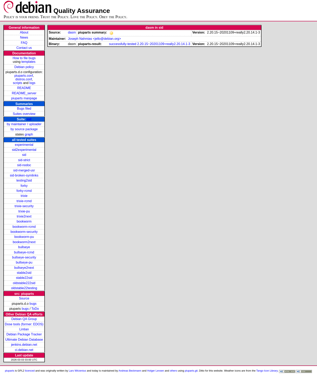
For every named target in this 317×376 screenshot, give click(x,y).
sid (29, 119)
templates (28, 61)
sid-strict (24, 160)
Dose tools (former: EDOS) (24, 324)
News (24, 37)
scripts (17, 83)
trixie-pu (24, 211)
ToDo (35, 308)
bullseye (24, 247)
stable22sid (24, 277)
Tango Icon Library (267, 370)
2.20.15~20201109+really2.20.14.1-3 (163, 44)
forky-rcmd (24, 190)
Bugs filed (24, 108)
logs (32, 83)
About (24, 32)
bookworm (24, 221)
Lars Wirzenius (77, 370)
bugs (33, 303)
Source (24, 298)
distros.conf (23, 79)
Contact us (24, 47)
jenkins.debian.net (24, 344)
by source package (24, 129)
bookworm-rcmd (24, 226)
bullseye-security (24, 257)
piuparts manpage (24, 98)
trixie (24, 195)
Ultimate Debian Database (24, 339)
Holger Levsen (155, 370)
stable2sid (24, 272)
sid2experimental (24, 149)
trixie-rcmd (24, 201)
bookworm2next (24, 242)
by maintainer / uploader (24, 124)
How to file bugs (24, 58)
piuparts (9, 370)
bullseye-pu (24, 262)
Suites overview (24, 114)
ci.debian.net (24, 350)
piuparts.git (191, 370)
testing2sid (24, 180)
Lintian (24, 329)
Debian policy (24, 67)
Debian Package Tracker (24, 334)
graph (29, 134)
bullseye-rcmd (24, 252)
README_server (24, 93)
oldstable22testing (24, 288)
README (24, 88)
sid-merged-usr (24, 170)
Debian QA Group (24, 319)
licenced (30, 370)
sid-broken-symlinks (24, 175)
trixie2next (24, 216)
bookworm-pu (24, 236)
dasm (72, 32)
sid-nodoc (24, 165)
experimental (24, 144)
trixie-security (24, 206)
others (173, 370)
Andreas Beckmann (130, 370)
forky (24, 185)
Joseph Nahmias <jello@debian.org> (94, 38)
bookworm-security (24, 231)
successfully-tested (122, 44)
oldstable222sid (24, 283)
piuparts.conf (23, 75)
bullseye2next (24, 267)
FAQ (24, 42)
